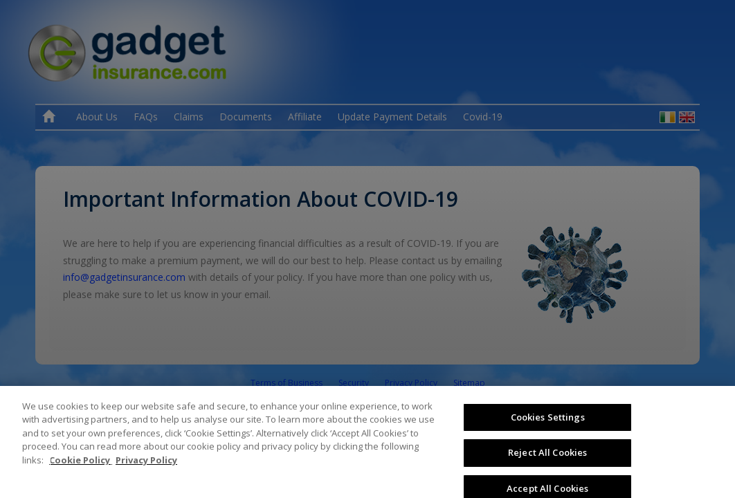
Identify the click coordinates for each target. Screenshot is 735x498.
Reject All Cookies (547, 470)
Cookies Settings (548, 434)
